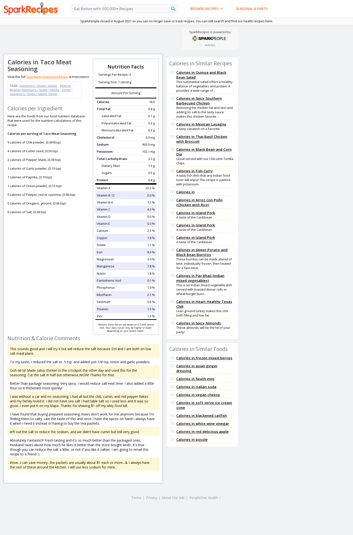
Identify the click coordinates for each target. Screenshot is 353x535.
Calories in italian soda (196, 386)
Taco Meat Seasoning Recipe (47, 77)
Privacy (151, 497)
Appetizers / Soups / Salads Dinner (34, 94)
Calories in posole (192, 439)
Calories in (185, 191)
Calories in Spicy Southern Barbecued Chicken (199, 100)
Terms (136, 497)
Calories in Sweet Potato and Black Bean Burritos (202, 252)
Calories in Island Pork (195, 212)
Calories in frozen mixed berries (204, 357)
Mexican (65, 86)
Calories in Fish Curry (194, 170)
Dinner (66, 90)
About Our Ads (173, 497)
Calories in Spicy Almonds (198, 323)
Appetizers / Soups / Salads (39, 86)
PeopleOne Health (203, 497)
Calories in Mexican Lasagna (201, 124)
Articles (210, 45)
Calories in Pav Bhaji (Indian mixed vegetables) (200, 278)
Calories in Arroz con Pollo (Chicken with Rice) (199, 202)
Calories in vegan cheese (198, 394)
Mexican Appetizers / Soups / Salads (34, 90)
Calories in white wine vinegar (202, 423)
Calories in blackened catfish (201, 415)
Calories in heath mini (195, 378)
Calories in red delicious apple (202, 431)
